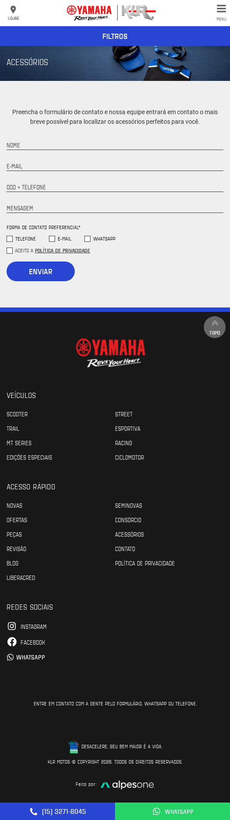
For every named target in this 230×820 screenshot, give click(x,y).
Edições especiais (29, 457)
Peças (14, 534)
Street (123, 414)
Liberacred (21, 577)
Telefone (25, 238)
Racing (123, 443)
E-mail (64, 238)
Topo (214, 327)
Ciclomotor (129, 457)
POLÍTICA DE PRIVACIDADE (145, 563)
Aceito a (52, 250)
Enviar (40, 271)
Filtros (115, 36)
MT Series (19, 443)
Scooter (17, 414)
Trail (13, 428)
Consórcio (128, 519)
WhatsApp (104, 238)
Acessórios (129, 534)
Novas (14, 505)
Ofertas (17, 519)
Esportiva (127, 428)
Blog (12, 563)
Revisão (16, 548)
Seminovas (128, 505)
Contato (125, 548)
